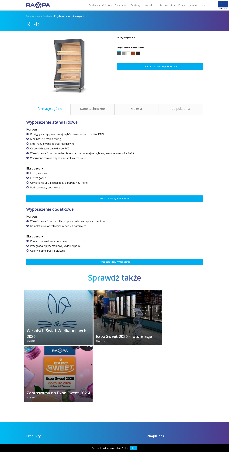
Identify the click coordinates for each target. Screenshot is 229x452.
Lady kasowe (76, 388)
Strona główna (33, 16)
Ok (133, 448)
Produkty (47, 16)
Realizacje (136, 5)
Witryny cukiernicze (79, 398)
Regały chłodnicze (78, 393)
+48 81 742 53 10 (156, 390)
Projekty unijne (83, 428)
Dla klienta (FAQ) (44, 428)
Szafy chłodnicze (34, 393)
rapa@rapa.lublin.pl (156, 393)
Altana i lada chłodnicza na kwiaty (43, 398)
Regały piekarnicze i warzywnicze (70, 16)
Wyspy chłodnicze (35, 403)
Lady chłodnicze (34, 388)
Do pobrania (64, 428)
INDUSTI (199, 429)
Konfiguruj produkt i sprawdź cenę (159, 66)
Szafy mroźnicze (77, 408)
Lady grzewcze (34, 408)
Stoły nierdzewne (35, 413)
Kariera (182, 5)
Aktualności (151, 5)
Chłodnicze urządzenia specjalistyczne (88, 413)
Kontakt (194, 5)
